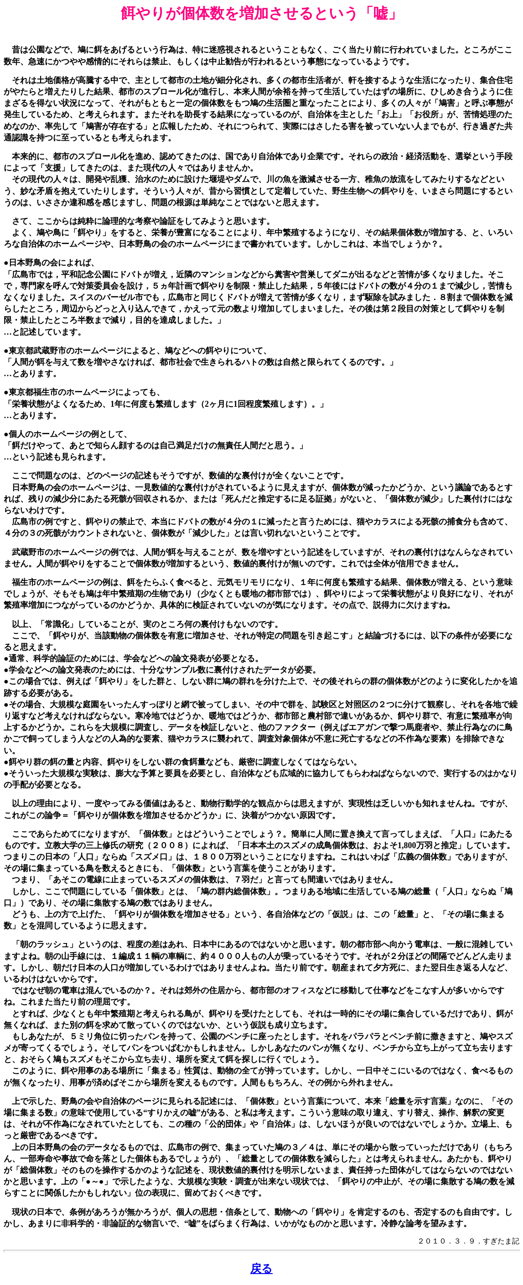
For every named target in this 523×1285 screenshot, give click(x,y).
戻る (261, 1269)
